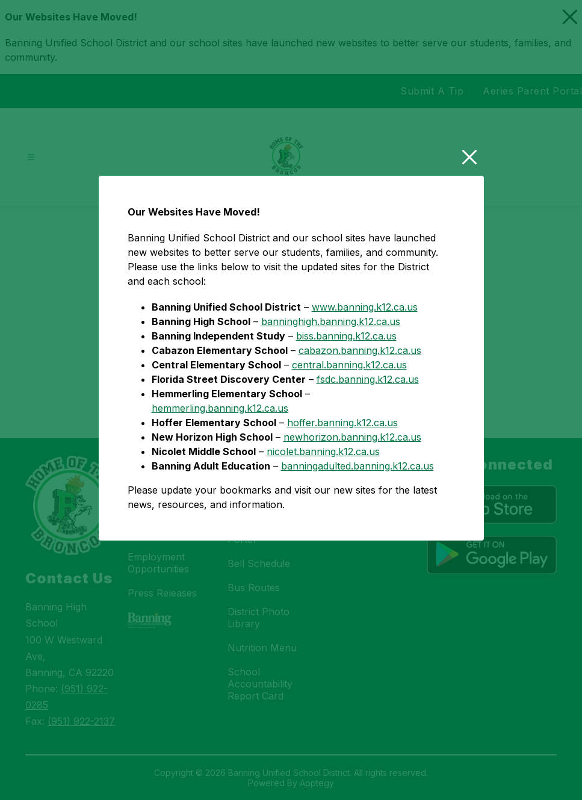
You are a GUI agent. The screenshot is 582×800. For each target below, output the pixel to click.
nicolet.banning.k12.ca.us (323, 506)
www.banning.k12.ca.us (365, 361)
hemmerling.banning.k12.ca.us (220, 462)
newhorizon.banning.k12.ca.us (352, 491)
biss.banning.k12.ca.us (346, 390)
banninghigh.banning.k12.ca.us (330, 376)
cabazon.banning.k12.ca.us (360, 404)
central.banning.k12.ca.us (349, 419)
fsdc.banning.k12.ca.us (368, 433)
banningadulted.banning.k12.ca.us (357, 520)
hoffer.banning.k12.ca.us (342, 477)
